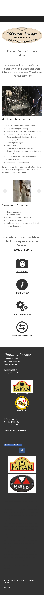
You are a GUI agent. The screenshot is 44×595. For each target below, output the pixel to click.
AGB (12, 580)
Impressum (7, 580)
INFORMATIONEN (22, 293)
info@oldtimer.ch (11, 373)
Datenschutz (19, 580)
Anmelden (7, 588)
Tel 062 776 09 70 (22, 249)
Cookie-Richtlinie (29, 580)
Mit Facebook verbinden (13, 445)
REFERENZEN (22, 272)
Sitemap (6, 582)
